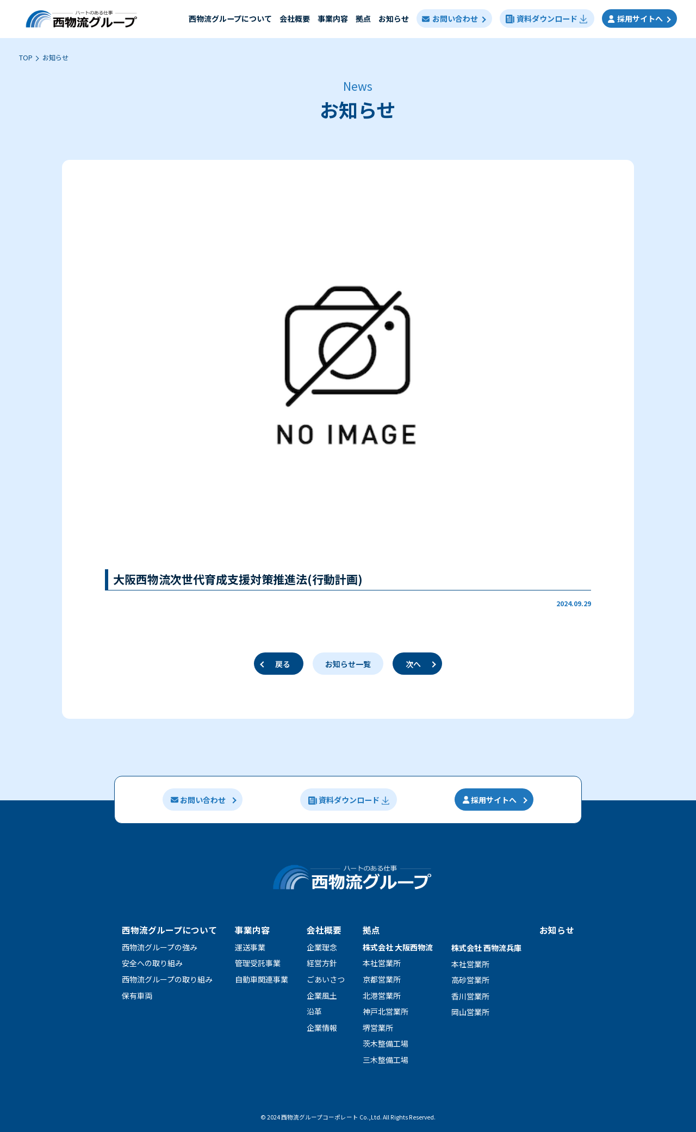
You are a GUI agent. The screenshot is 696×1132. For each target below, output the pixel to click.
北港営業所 (382, 995)
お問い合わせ (450, 18)
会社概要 (294, 18)
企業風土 (322, 995)
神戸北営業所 (385, 1011)
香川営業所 (470, 996)
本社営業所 (382, 962)
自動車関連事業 (261, 979)
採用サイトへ (635, 18)
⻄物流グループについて (229, 18)
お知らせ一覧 (348, 663)
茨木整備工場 (385, 1043)
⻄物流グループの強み (159, 947)
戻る (282, 663)
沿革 (314, 1011)
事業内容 (332, 18)
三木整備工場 (385, 1059)
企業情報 (322, 1027)
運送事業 (250, 947)
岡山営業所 (470, 1011)
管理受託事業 (258, 962)
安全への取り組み (152, 962)
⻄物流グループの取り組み (167, 979)
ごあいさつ (326, 979)
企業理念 (322, 947)
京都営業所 (382, 979)
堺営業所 (378, 1027)
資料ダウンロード (547, 18)
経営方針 (322, 962)
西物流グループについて (169, 930)
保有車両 (137, 995)
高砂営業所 (470, 979)
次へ (413, 663)
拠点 (362, 18)
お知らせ (393, 18)
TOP (26, 58)
